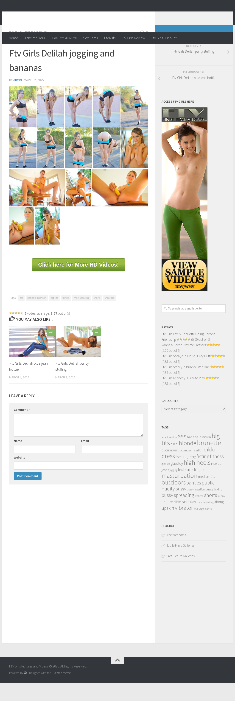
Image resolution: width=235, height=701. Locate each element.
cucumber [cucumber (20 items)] (169, 468)
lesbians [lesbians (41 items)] (185, 488)
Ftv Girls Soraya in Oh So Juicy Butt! (186, 374)
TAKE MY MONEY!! (64, 38)
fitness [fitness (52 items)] (217, 474)
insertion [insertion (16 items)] (217, 482)
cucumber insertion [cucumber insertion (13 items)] (190, 469)
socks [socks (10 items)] (202, 520)
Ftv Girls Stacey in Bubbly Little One (186, 385)
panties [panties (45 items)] (193, 501)
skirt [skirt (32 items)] (165, 520)
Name (18, 459)
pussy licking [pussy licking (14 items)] (213, 508)
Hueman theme (61, 691)
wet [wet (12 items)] (196, 527)
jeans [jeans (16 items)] (165, 488)
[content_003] (50, 124)
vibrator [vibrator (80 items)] (184, 526)
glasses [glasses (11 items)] (166, 482)
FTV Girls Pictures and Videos (68, 16)
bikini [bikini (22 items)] (174, 462)
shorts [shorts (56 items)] (210, 513)
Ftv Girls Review (133, 38)
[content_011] (134, 166)
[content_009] (78, 166)
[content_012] (37, 206)
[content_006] (134, 124)
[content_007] (22, 166)
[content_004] (78, 124)
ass (21, 316)
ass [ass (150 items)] (182, 454)
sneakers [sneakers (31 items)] (190, 520)
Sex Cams (90, 38)
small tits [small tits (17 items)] (175, 520)
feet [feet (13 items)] (178, 475)
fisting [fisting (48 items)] (203, 475)
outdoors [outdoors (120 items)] (174, 500)
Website (19, 476)
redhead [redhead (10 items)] (199, 514)
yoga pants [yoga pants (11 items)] (205, 527)
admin (17, 98)
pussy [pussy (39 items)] (180, 507)
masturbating (81, 316)
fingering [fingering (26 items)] (188, 475)
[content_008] (50, 166)
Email (85, 459)
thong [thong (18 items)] (219, 520)
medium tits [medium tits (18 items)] (206, 495)
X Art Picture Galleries (180, 574)
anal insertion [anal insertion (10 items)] (169, 455)
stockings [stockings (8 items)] (210, 520)
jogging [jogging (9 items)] (173, 488)
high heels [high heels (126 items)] (197, 481)
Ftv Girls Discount (163, 38)
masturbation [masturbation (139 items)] (179, 494)
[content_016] (47, 244)
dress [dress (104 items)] (168, 474)
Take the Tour (35, 38)
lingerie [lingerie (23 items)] (199, 487)
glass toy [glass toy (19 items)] (177, 481)
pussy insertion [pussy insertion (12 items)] (196, 508)
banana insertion (36, 316)
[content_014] (120, 206)
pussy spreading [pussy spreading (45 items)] (178, 513)
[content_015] (21, 244)
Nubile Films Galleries (180, 564)
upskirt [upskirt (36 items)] (168, 526)
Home (13, 38)
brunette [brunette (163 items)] (209, 461)
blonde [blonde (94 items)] (187, 461)
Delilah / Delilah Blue (28, 50)
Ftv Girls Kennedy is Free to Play (183, 396)
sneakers (109, 316)
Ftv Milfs (109, 38)
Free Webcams (176, 553)
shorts (97, 316)
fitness (65, 316)
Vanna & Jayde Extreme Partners (184, 363)
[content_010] (106, 166)
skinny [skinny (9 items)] (221, 514)
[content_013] (78, 206)
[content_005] (106, 124)
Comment (22, 428)
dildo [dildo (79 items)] (209, 467)
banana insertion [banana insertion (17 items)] (199, 455)
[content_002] (22, 124)
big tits (54, 316)
